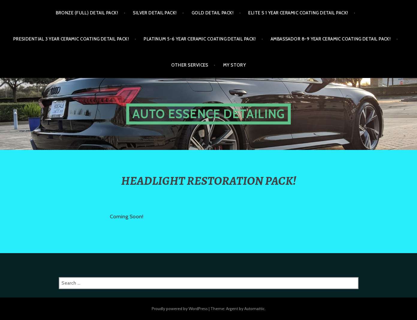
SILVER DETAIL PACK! (155, 13)
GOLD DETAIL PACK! (213, 13)
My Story (234, 65)
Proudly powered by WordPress (180, 308)
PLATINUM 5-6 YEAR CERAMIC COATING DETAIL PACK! (200, 39)
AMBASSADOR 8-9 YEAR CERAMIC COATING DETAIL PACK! (331, 39)
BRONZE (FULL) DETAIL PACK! (87, 13)
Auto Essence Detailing (208, 113)
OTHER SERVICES (189, 65)
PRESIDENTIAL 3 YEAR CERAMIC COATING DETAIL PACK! (71, 39)
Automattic (254, 308)
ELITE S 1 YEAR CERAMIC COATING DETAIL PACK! (298, 13)
